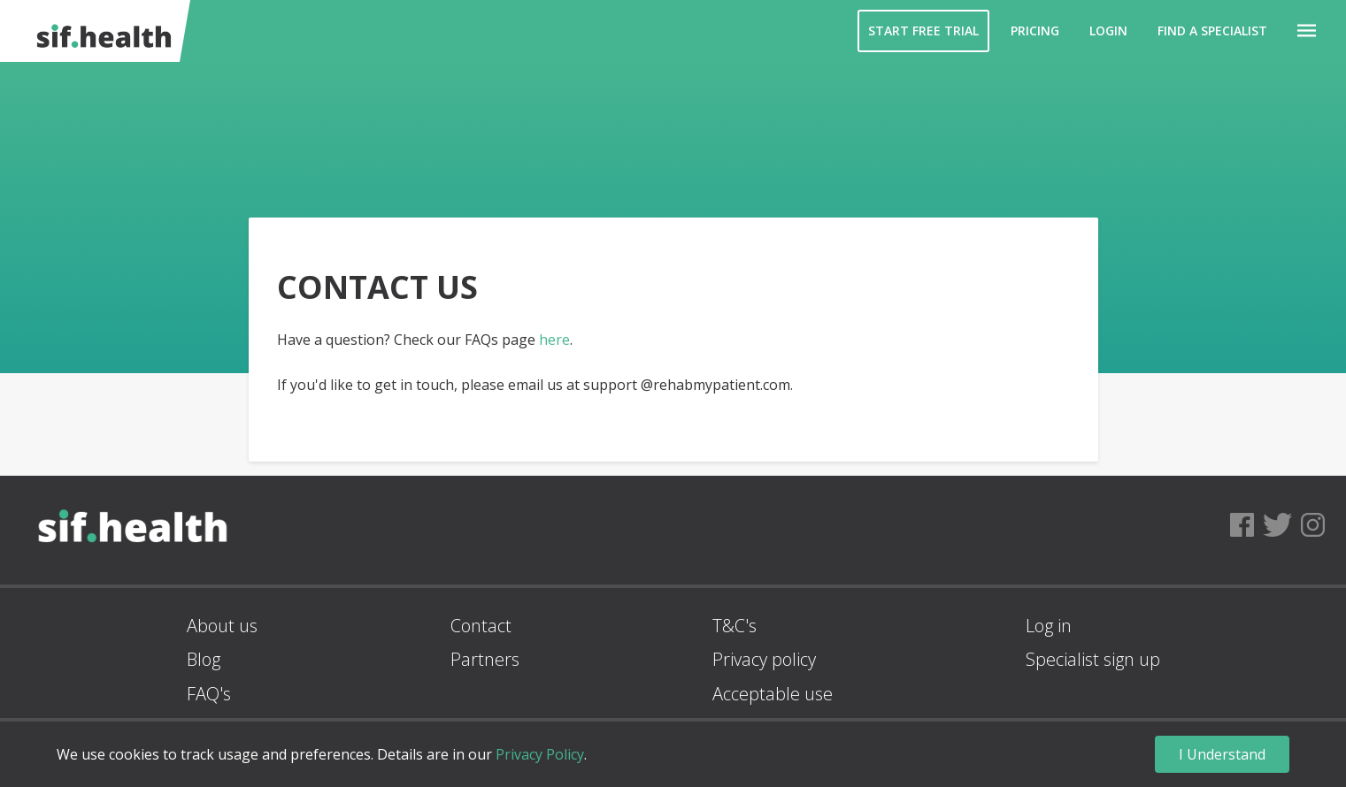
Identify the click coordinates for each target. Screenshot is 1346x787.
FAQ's (209, 694)
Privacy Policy (540, 754)
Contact (480, 626)
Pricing (1035, 30)
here (554, 339)
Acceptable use (772, 694)
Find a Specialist (1212, 30)
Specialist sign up (1093, 659)
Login (1108, 30)
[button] (1306, 31)
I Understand (1222, 754)
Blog (203, 659)
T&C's (734, 626)
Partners (484, 659)
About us (222, 626)
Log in (1049, 626)
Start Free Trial (923, 30)
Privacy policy (764, 659)
